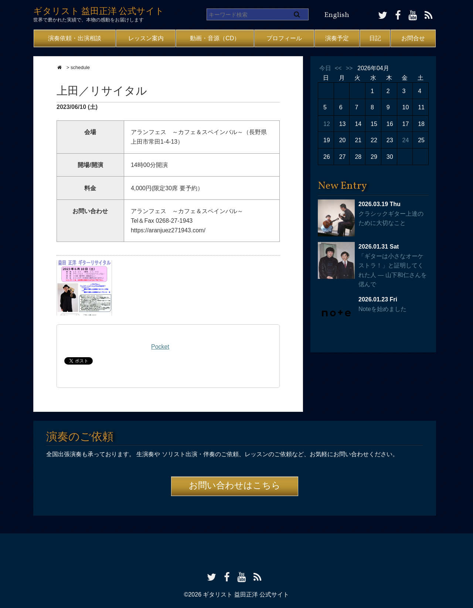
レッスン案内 (146, 38)
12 (326, 124)
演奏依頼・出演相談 (74, 38)
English (336, 15)
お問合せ (413, 38)
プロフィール (284, 38)
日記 (375, 38)
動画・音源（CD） (215, 38)
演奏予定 (337, 38)
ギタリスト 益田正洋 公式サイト (98, 12)
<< (338, 68)
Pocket (160, 347)
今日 (325, 68)
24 (405, 140)
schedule (80, 67)
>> (349, 68)
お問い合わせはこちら (234, 486)
